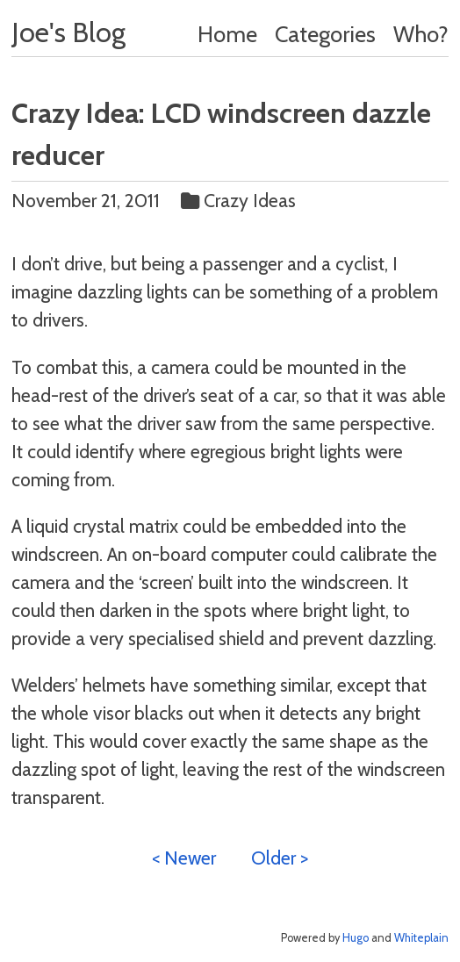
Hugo (355, 937)
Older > (279, 857)
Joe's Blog (68, 32)
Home (227, 33)
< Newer (184, 857)
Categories (325, 33)
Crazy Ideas (240, 200)
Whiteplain (421, 937)
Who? (421, 33)
